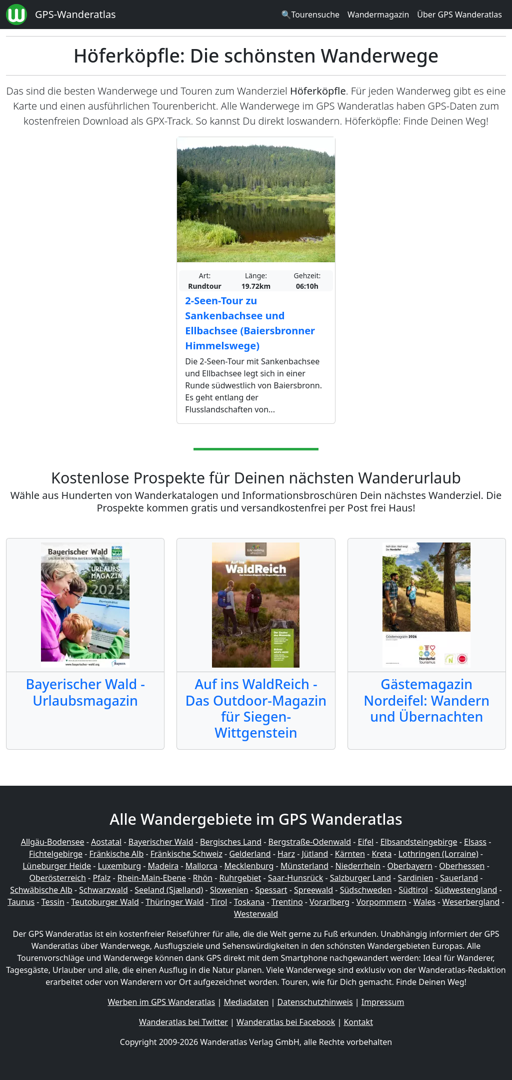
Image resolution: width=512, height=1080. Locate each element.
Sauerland (459, 877)
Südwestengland (465, 889)
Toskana (249, 901)
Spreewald (313, 889)
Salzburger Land (360, 877)
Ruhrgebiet (241, 877)
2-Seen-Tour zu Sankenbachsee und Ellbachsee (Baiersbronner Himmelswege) (250, 323)
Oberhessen (461, 865)
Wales (425, 901)
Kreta (382, 853)
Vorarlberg (330, 901)
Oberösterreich (58, 877)
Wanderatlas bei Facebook (285, 1021)
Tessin (53, 901)
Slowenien (229, 889)
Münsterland (304, 865)
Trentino (287, 901)
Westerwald (256, 913)
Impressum (383, 1001)
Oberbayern (409, 865)
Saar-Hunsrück (296, 877)
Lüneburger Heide (56, 865)
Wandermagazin (378, 14)
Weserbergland (471, 901)
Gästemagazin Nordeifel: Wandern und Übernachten (427, 700)
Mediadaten (246, 1001)
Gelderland (249, 853)
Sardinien (416, 877)
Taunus (21, 901)
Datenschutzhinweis (315, 1001)
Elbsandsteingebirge (419, 841)
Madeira (163, 865)
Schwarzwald (103, 889)
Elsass (475, 841)
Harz (286, 853)
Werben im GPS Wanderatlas (162, 1001)
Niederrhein (358, 865)
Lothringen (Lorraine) (438, 853)
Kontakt (358, 1021)
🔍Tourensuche (310, 14)
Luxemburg (119, 865)
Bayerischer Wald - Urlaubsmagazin (85, 692)
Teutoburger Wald (104, 901)
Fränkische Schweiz (186, 853)
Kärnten (350, 853)
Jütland (315, 853)
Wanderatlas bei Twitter (183, 1021)
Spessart (271, 889)
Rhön (202, 877)
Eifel (366, 841)
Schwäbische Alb (41, 889)
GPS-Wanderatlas (75, 14)
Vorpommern (381, 901)
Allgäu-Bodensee (52, 841)
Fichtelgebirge (55, 853)
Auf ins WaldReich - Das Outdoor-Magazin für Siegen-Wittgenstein (256, 708)
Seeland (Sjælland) (168, 889)
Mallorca (202, 865)
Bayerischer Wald (161, 841)
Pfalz (101, 877)
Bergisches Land (231, 841)
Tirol (218, 901)
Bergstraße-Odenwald (309, 841)
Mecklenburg (249, 865)
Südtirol (413, 889)
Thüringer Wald (175, 901)
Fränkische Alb (117, 853)
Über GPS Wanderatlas (459, 14)
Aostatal (106, 841)
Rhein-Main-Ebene (152, 877)
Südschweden (366, 889)
